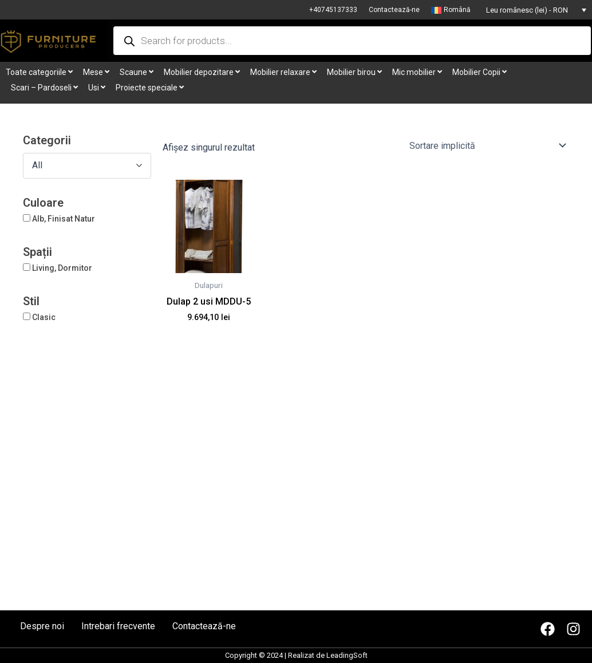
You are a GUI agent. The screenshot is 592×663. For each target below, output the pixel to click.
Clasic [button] (44, 317)
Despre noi (42, 626)
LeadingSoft (347, 655)
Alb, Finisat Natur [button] (63, 218)
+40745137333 (333, 10)
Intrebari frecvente (118, 626)
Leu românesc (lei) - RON (527, 10)
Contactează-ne (394, 10)
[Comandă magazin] (487, 145)
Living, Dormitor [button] (62, 268)
